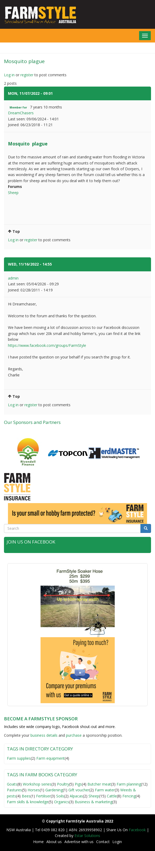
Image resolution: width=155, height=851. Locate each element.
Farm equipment (50, 758)
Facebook (138, 829)
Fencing (129, 795)
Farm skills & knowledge (27, 801)
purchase (74, 735)
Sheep (13, 192)
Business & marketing (93, 801)
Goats (12, 784)
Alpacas (76, 795)
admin (13, 278)
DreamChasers (21, 112)
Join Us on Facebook (31, 542)
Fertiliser (43, 795)
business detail (43, 735)
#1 (56, 93)
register (26, 74)
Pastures (14, 789)
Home (38, 841)
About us (54, 841)
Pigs (78, 784)
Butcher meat (99, 784)
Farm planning (129, 784)
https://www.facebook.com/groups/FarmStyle (47, 345)
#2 (55, 264)
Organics (61, 801)
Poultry (63, 784)
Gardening (54, 789)
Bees (26, 795)
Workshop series (37, 784)
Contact (103, 841)
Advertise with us (79, 841)
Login (117, 841)
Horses (34, 789)
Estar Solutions (87, 835)
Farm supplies (19, 758)
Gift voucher (78, 789)
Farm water (105, 789)
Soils (60, 795)
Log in (9, 74)
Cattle (112, 795)
